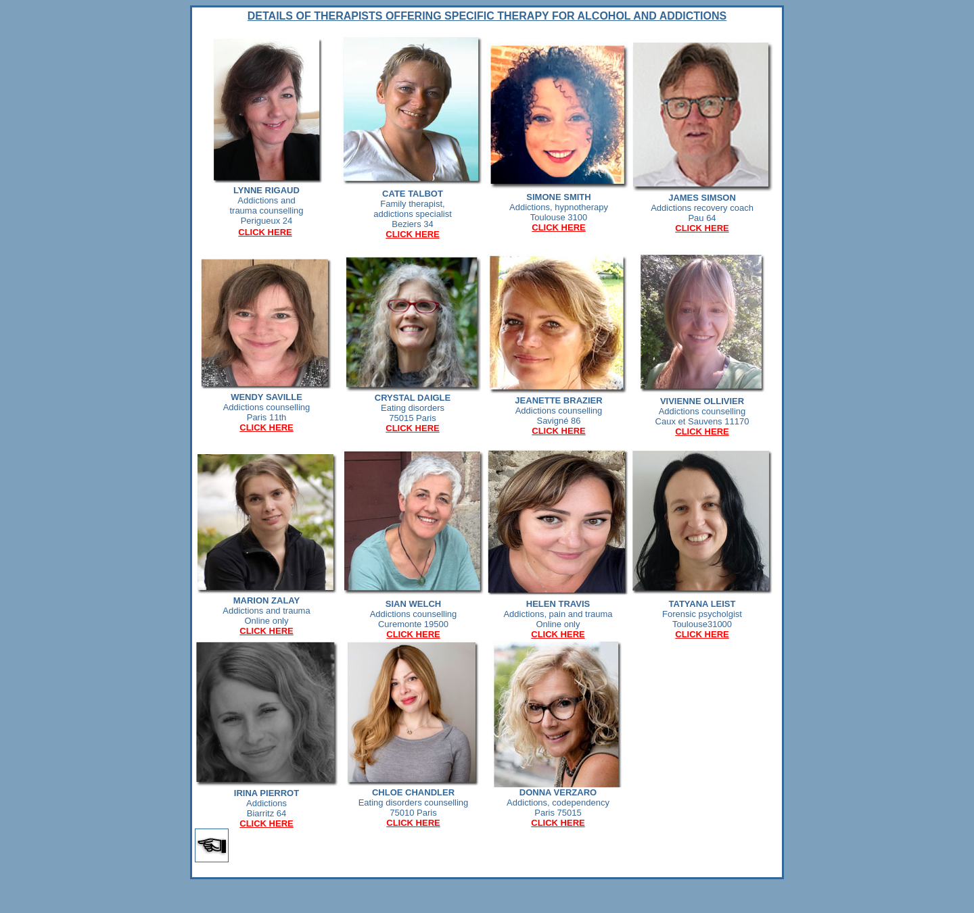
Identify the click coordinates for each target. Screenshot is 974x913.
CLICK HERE (265, 232)
